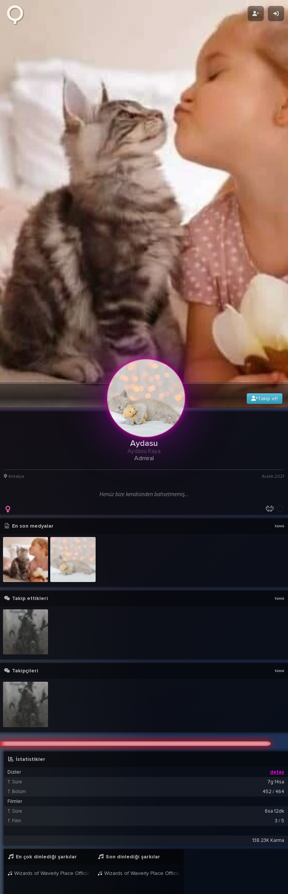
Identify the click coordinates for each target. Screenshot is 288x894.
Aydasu (61, 823)
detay (277, 629)
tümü (279, 383)
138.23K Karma (268, 697)
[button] (145, 786)
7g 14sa (275, 639)
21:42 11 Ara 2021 (258, 860)
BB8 (73, 846)
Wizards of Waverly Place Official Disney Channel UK (49, 730)
